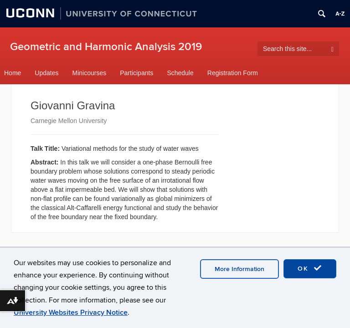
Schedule (180, 73)
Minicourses (89, 73)
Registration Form (232, 73)
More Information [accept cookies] (239, 269)
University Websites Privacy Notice (71, 312)
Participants (136, 73)
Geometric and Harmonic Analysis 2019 (106, 46)
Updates (46, 73)
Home (12, 73)
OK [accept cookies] (310, 268)
